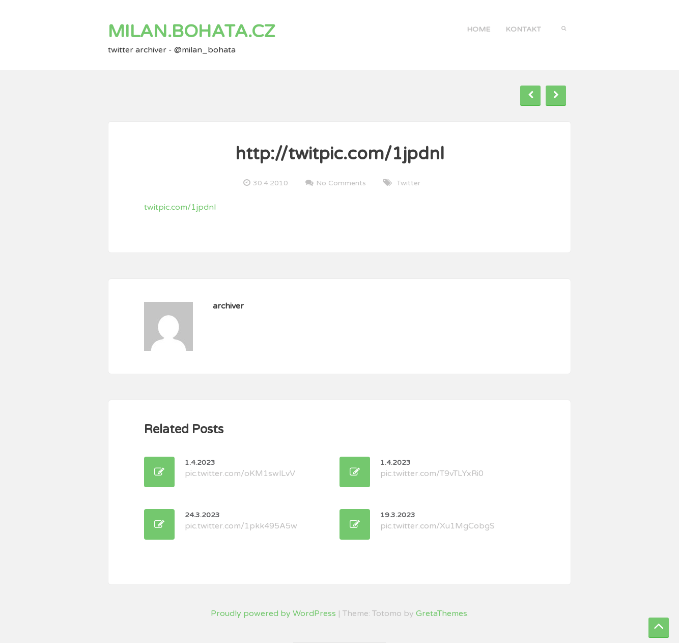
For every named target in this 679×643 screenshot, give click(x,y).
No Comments (341, 183)
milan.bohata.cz (191, 31)
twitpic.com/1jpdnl (180, 207)
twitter (408, 183)
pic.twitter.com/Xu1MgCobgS (437, 521)
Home (478, 29)
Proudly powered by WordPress (273, 613)
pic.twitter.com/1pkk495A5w (241, 521)
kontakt (523, 29)
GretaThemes (441, 613)
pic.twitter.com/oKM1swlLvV (240, 468)
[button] (563, 27)
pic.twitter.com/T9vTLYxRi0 (432, 468)
